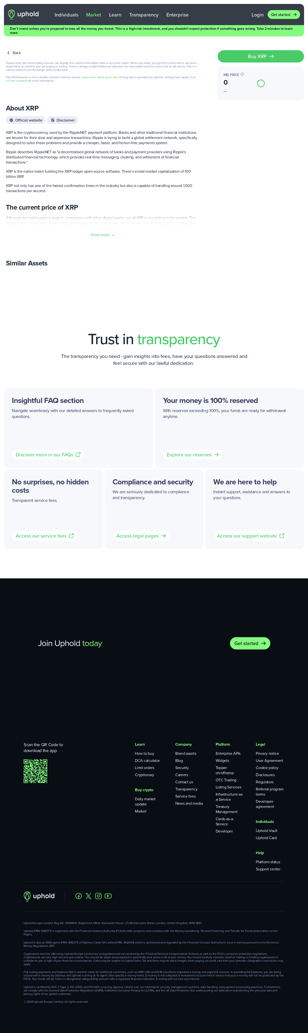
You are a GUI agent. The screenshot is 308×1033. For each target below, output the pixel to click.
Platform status (268, 862)
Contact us (184, 782)
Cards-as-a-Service (225, 821)
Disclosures (265, 775)
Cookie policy (267, 768)
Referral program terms (269, 791)
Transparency (144, 14)
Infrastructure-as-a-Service (229, 796)
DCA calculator (147, 760)
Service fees (185, 796)
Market (93, 14)
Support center (268, 869)
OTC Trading (226, 780)
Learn (115, 14)
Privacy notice (267, 753)
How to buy (144, 753)
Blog (179, 760)
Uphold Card (266, 838)
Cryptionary (144, 775)
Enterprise (177, 14)
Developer (224, 831)
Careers (181, 775)
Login (258, 14)
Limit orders (144, 768)
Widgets (222, 760)
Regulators (265, 782)
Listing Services (228, 787)
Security (182, 768)
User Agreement (269, 760)
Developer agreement (265, 804)
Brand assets (185, 753)
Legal (260, 744)
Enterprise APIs (228, 753)
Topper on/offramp (225, 770)
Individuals (66, 14)
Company (183, 744)
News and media (189, 803)
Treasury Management (227, 809)
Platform (223, 744)
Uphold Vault (266, 830)
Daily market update (145, 801)
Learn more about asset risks (100, 77)
